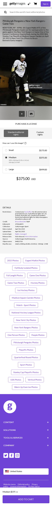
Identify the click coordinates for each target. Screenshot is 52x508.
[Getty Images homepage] (17, 4)
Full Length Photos (14, 275)
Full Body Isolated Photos (26, 268)
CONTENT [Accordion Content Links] (26, 422)
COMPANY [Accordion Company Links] (26, 445)
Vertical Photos (35, 379)
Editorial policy (24, 484)
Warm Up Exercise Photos (26, 387)
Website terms (9, 484)
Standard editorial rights (16, 133)
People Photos (38, 335)
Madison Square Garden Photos (26, 297)
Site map (13, 488)
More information (31, 236)
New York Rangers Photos (26, 327)
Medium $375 (10, 502)
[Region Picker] (26, 471)
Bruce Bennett (20, 222)
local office (28, 212)
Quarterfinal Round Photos (26, 357)
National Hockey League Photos (26, 312)
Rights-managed (21, 234)
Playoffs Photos (26, 349)
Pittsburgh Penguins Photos (26, 342)
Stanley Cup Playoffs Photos (26, 372)
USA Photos (15, 379)
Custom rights (40, 133)
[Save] (22, 114)
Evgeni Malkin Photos (35, 260)
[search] (6, 12)
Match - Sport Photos (26, 305)
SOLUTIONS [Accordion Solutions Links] (26, 430)
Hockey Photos (38, 282)
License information (18, 486)
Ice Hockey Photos (26, 290)
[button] (26, 76)
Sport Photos (26, 364)
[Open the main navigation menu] (5, 4)
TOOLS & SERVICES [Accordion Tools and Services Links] (26, 437)
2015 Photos (13, 260)
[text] (30, 12)
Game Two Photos (15, 282)
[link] (20, 236)
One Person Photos (16, 335)
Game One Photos (37, 275)
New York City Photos (26, 320)
